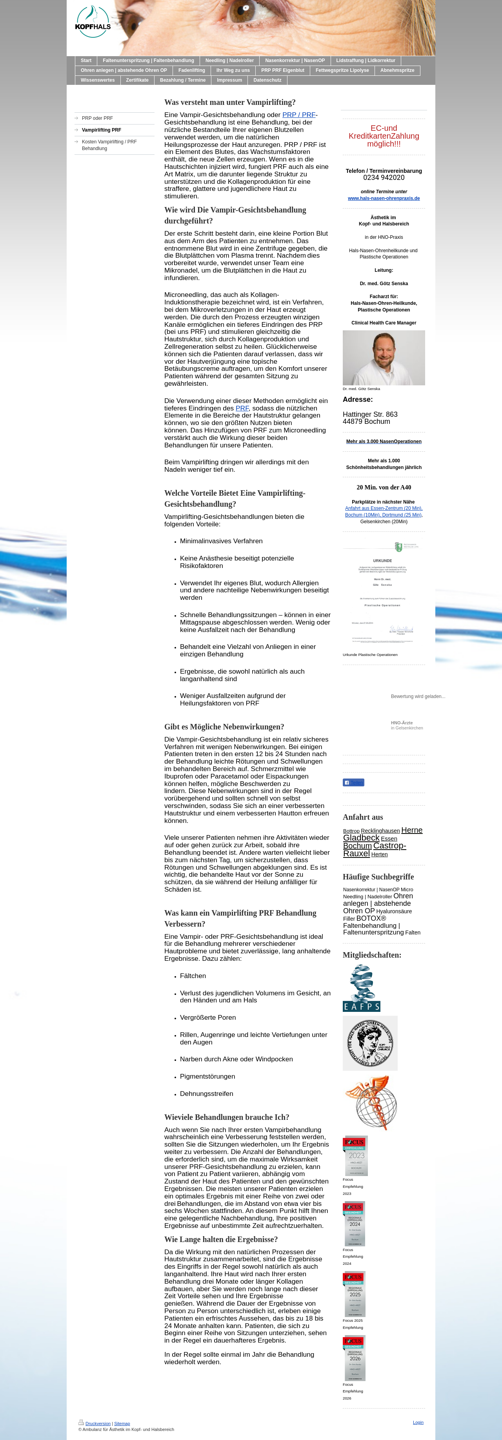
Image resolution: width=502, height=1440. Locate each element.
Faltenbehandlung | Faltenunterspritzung (373, 929)
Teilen (353, 783)
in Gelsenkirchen (407, 725)
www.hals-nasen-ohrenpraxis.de (384, 198)
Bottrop (351, 831)
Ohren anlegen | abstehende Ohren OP (378, 903)
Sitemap (122, 1423)
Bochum (357, 845)
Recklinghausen (380, 831)
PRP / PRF (298, 115)
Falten (412, 932)
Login (418, 1422)
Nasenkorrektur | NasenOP (371, 889)
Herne (411, 830)
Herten (379, 854)
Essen (389, 838)
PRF (242, 408)
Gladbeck (361, 838)
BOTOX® (371, 918)
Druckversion (94, 1423)
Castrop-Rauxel (374, 849)
